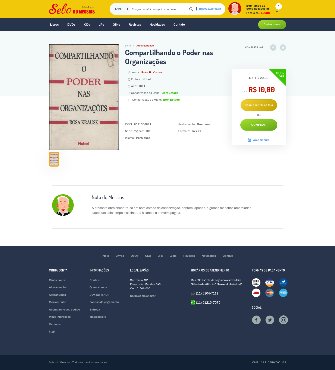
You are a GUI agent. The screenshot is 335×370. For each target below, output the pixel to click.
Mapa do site (98, 316)
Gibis (116, 24)
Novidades (157, 24)
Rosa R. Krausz (151, 72)
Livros (54, 24)
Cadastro (55, 324)
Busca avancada (210, 8)
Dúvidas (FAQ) (99, 294)
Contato (179, 24)
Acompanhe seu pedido (64, 309)
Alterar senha (58, 287)
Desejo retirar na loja (259, 105)
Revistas (135, 24)
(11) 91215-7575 (205, 302)
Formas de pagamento (104, 302)
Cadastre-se (272, 24)
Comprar (258, 124)
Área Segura (258, 140)
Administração (145, 45)
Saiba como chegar (143, 296)
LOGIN (265, 13)
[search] (160, 9)
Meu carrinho (57, 302)
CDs (87, 24)
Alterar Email (57, 294)
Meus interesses (60, 316)
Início (105, 255)
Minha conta (57, 280)
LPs (101, 24)
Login (52, 331)
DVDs (71, 24)
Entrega (95, 309)
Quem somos (98, 287)
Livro (128, 45)
